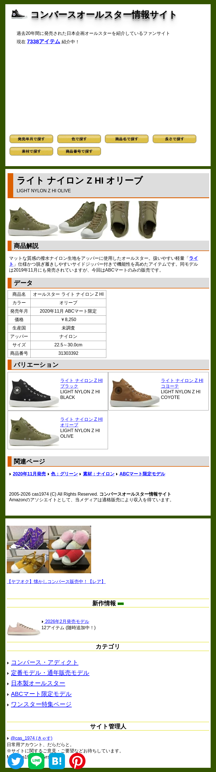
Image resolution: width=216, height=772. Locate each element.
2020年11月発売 (29, 473)
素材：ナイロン (98, 473)
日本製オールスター (38, 683)
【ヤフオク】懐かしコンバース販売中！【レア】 (56, 581)
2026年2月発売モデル (65, 621)
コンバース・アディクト (44, 662)
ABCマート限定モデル (142, 473)
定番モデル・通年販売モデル (50, 672)
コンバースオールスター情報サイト (103, 15)
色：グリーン (64, 473)
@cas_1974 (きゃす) (32, 738)
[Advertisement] (108, 89)
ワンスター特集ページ (41, 704)
